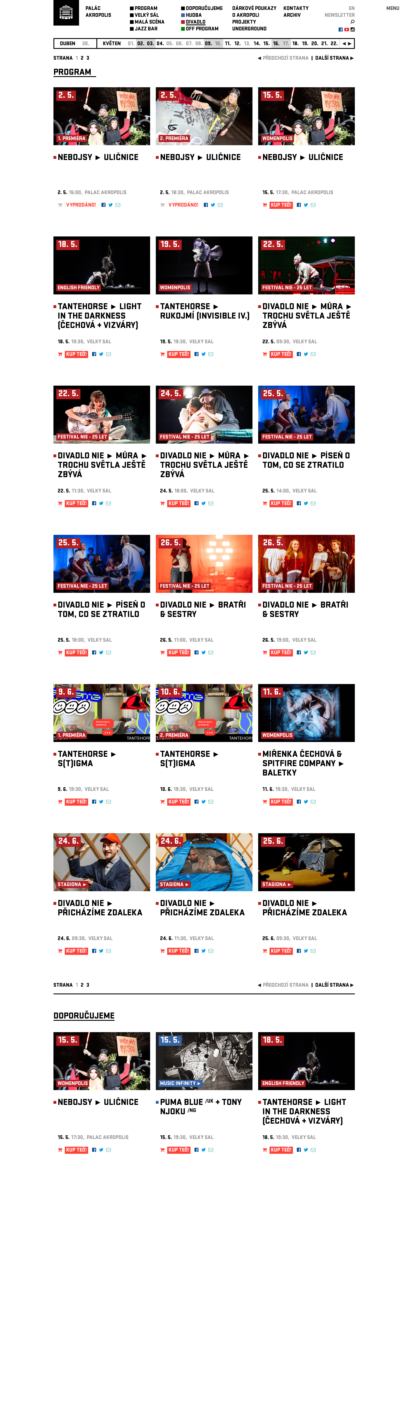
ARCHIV (292, 16)
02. (140, 44)
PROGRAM (146, 9)
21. (324, 44)
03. (150, 44)
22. (334, 44)
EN (352, 9)
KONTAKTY (295, 9)
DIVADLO (196, 22)
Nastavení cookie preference (76, 1351)
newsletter (340, 16)
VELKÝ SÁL (147, 16)
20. (314, 44)
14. (257, 44)
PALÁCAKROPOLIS (98, 12)
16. (276, 44)
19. (305, 44)
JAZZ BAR (146, 29)
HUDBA (194, 16)
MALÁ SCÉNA (150, 22)
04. (160, 44)
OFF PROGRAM (202, 29)
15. (266, 44)
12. (237, 44)
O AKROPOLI (245, 16)
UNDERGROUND (249, 29)
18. (295, 44)
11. (228, 44)
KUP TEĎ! (281, 205)
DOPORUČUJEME (204, 9)
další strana (332, 58)
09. (208, 44)
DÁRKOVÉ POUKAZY (254, 9)
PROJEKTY (244, 22)
